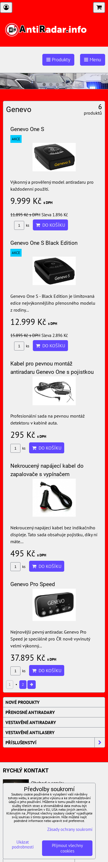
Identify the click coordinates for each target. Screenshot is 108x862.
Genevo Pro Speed (32, 584)
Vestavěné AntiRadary (30, 722)
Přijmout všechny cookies (67, 848)
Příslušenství (55, 742)
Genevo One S (27, 129)
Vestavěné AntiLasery (29, 732)
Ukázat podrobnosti (23, 844)
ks (21, 225)
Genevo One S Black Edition (43, 243)
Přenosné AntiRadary (30, 712)
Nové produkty (22, 702)
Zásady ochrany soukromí (69, 829)
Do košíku (50, 225)
